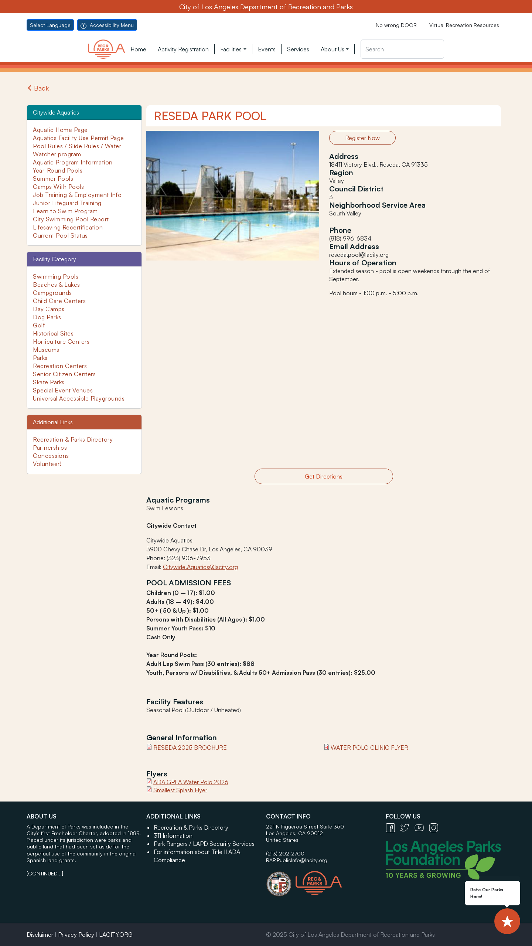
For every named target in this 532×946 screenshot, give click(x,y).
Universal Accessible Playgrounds (79, 398)
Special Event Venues (63, 390)
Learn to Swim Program (65, 211)
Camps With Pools (58, 186)
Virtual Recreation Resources (464, 25)
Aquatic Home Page (60, 129)
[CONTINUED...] (45, 873)
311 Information (173, 835)
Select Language (50, 25)
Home (138, 49)
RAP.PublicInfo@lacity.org (296, 860)
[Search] (402, 49)
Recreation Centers (60, 366)
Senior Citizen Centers (64, 374)
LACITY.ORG (116, 934)
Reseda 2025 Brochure (190, 747)
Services (298, 49)
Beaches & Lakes (56, 284)
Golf (39, 325)
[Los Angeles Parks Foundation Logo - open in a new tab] (445, 859)
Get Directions (323, 476)
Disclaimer (40, 934)
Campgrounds (52, 292)
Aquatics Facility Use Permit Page (78, 138)
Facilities (231, 49)
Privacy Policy (76, 934)
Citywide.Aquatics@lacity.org (200, 567)
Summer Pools (53, 178)
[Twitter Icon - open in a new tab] (407, 827)
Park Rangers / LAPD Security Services (204, 843)
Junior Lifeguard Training (67, 203)
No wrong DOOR (396, 25)
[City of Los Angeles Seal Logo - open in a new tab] (281, 880)
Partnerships (50, 447)
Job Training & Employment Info (77, 194)
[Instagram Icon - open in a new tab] (435, 827)
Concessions (51, 455)
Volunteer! (47, 463)
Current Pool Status (60, 235)
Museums (46, 349)
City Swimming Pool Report (71, 219)
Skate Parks (49, 382)
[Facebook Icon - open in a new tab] (393, 827)
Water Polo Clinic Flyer (369, 747)
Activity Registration (183, 49)
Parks (40, 357)
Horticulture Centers (61, 341)
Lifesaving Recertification (68, 227)
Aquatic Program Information (73, 162)
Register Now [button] (362, 138)
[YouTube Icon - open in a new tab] (422, 827)
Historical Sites (53, 333)
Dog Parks (47, 317)
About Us (332, 49)
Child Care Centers (59, 300)
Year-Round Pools (57, 170)
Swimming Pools (55, 276)
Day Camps (49, 309)
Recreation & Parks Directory (73, 439)
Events (267, 49)
